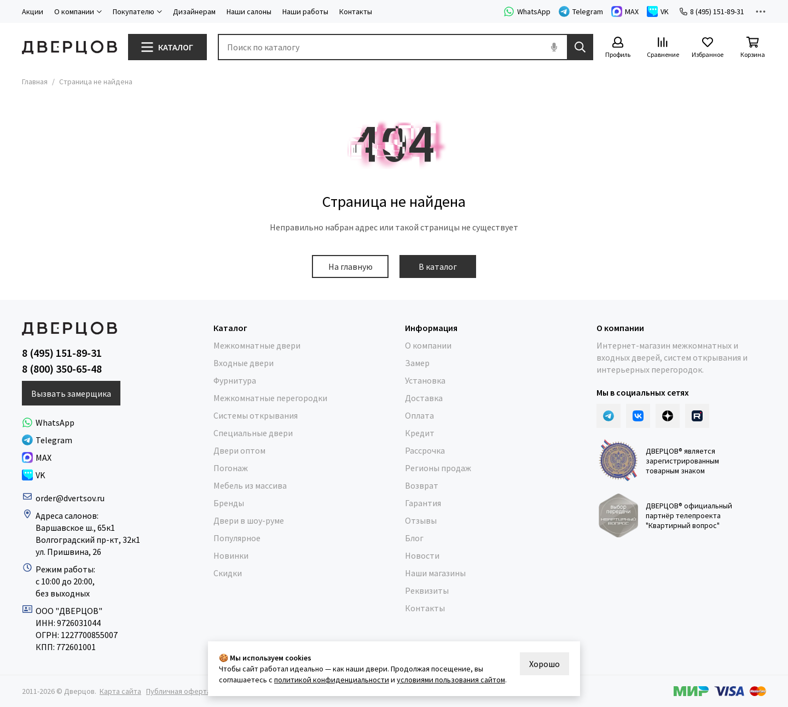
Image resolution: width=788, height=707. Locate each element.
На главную (350, 266)
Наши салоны (249, 11)
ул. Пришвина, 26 (68, 551)
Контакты (355, 11)
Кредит (419, 432)
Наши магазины (435, 572)
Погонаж (230, 467)
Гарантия (423, 502)
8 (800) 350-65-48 (62, 368)
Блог (414, 537)
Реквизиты (427, 590)
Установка (425, 380)
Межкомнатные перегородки (270, 397)
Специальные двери (253, 432)
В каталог (438, 266)
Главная (35, 81)
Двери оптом (239, 450)
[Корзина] (752, 48)
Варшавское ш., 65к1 (75, 527)
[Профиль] (618, 48)
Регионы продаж (438, 467)
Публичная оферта (178, 691)
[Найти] (580, 47)
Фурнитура (234, 380)
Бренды (228, 502)
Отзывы (421, 520)
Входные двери (243, 362)
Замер (417, 362)
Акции (32, 11)
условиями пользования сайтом (451, 680)
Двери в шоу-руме (248, 520)
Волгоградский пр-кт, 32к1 (88, 539)
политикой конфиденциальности (331, 680)
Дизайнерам (194, 11)
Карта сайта (120, 691)
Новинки (230, 555)
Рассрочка (425, 450)
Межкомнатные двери (256, 345)
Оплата (419, 415)
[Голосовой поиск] (553, 47)
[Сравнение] (663, 48)
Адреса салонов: (68, 515)
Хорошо (544, 663)
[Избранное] (707, 48)
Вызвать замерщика (71, 393)
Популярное (236, 537)
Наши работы (305, 11)
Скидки (227, 572)
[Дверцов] (69, 47)
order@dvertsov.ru (70, 497)
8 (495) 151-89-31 (712, 11)
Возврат (421, 485)
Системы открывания (255, 415)
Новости (422, 555)
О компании (428, 345)
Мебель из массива (250, 485)
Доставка (424, 397)
